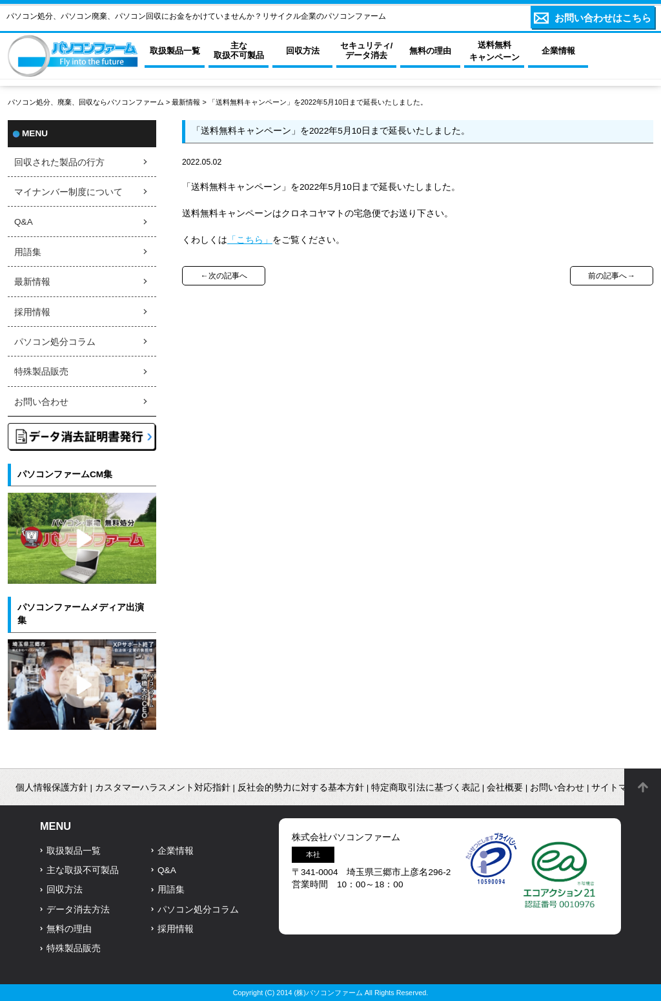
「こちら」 (249, 240)
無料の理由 (69, 929)
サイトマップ (618, 787)
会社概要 (505, 787)
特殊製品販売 (41, 372)
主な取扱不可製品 (82, 870)
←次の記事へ (223, 275)
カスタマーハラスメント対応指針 (162, 787)
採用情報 (32, 312)
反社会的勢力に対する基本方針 (301, 787)
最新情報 (186, 102)
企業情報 (176, 851)
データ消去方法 (78, 909)
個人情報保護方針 (51, 787)
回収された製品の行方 (59, 162)
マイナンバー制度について (68, 192)
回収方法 (64, 889)
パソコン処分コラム (55, 342)
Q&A (23, 222)
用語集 (27, 252)
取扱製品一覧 (73, 851)
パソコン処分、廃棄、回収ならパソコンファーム (87, 102)
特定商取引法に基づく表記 (425, 787)
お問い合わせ (41, 402)
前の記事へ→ (611, 275)
